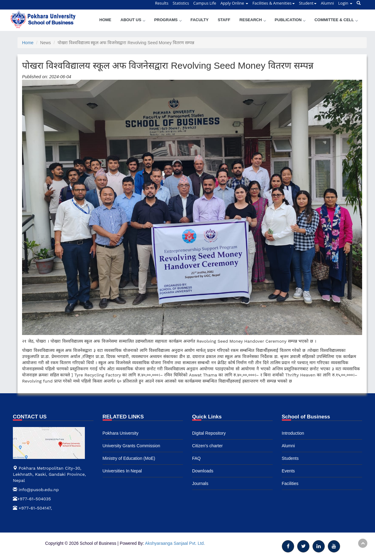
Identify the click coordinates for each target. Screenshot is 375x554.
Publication (290, 19)
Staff (224, 19)
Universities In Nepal (122, 470)
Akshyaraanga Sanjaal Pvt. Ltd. (175, 543)
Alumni (288, 445)
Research (253, 19)
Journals (200, 483)
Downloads (202, 470)
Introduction (293, 433)
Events (288, 470)
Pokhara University (121, 433)
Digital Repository (209, 433)
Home (105, 19)
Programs (167, 19)
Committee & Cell (336, 19)
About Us (132, 19)
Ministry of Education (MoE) (129, 458)
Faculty (200, 19)
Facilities (290, 483)
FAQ (196, 458)
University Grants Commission (131, 445)
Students (290, 458)
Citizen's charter (207, 445)
